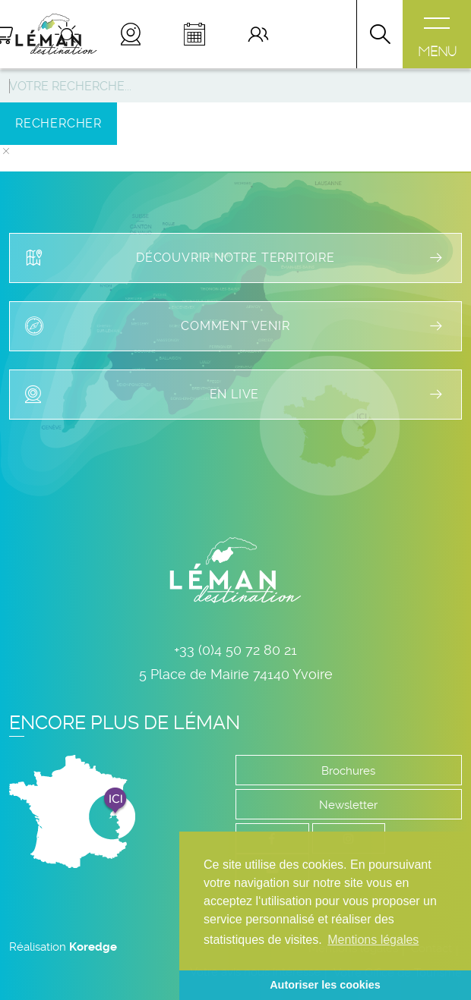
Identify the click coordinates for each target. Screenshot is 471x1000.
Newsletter (348, 805)
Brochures (348, 771)
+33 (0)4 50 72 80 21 (235, 650)
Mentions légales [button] (373, 939)
